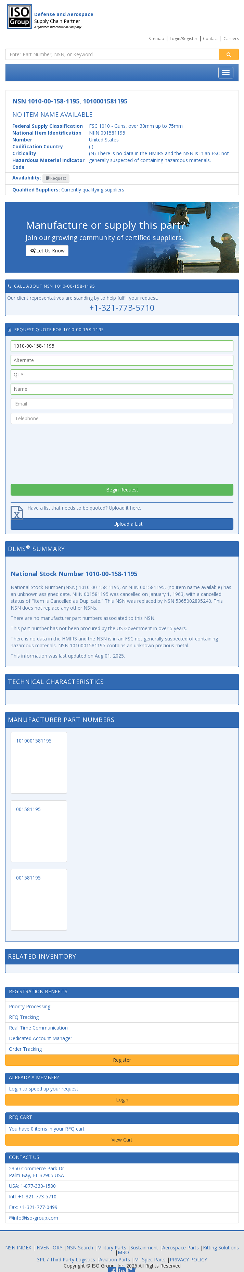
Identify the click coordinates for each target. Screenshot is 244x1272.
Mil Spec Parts (150, 1259)
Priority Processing (29, 1006)
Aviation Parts (114, 1259)
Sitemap (156, 38)
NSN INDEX (18, 1247)
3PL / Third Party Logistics (66, 1259)
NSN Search (79, 1247)
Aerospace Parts (180, 1247)
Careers (231, 38)
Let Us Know (47, 251)
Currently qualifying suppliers (68, 189)
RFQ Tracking (24, 1017)
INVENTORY (48, 1247)
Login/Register (183, 38)
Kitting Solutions (221, 1247)
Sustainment (144, 1247)
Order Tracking (25, 1049)
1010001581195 (34, 740)
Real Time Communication (38, 1027)
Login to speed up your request (43, 1088)
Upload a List (128, 524)
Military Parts (111, 1247)
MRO (123, 1252)
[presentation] (122, 452)
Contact (210, 38)
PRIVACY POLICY (188, 1259)
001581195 (28, 809)
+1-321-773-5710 (122, 307)
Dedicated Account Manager (40, 1038)
